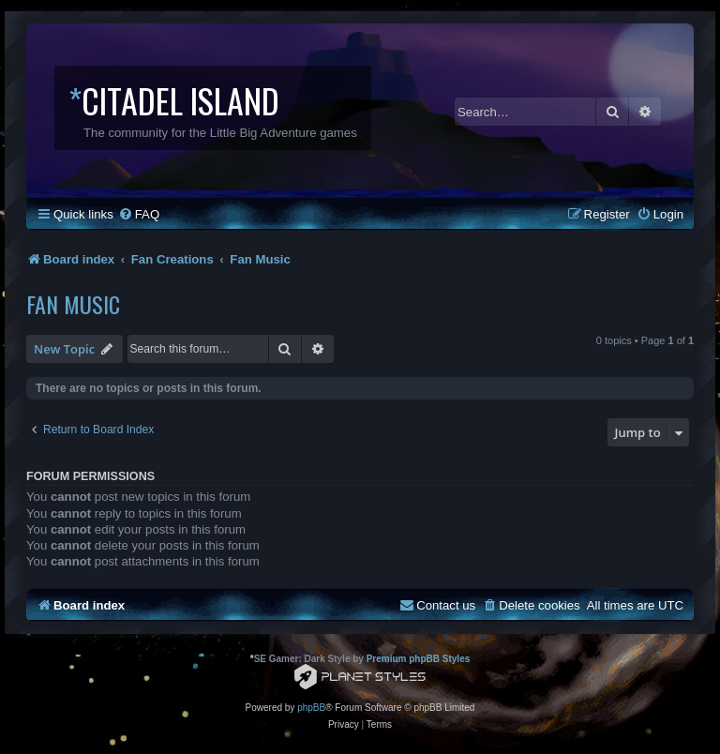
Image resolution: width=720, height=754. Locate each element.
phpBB (311, 707)
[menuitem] (138, 214)
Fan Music (73, 304)
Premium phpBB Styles (419, 659)
